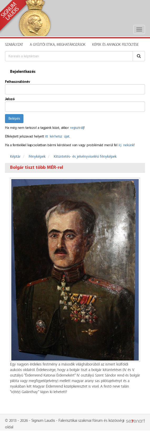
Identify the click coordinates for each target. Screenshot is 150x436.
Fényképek (37, 157)
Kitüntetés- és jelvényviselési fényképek (85, 157)
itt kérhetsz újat (57, 136)
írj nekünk (126, 145)
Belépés (14, 118)
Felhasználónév (17, 82)
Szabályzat (14, 45)
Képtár (15, 157)
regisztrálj (77, 128)
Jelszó (10, 99)
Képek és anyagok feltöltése (115, 45)
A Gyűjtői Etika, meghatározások (58, 45)
